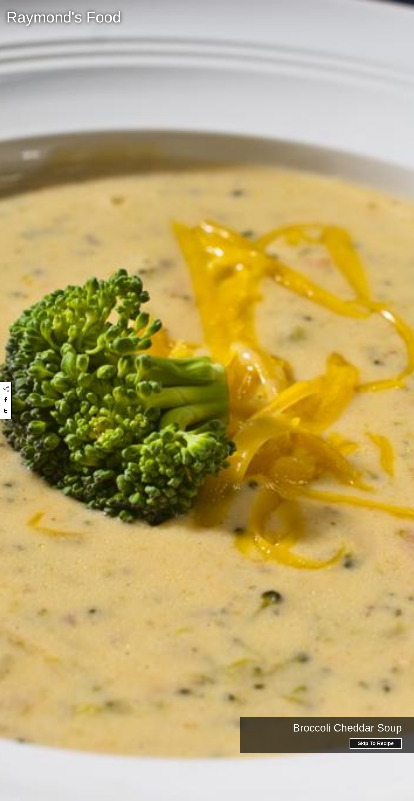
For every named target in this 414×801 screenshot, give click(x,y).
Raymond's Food (63, 17)
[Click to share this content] (6, 389)
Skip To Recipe (375, 743)
